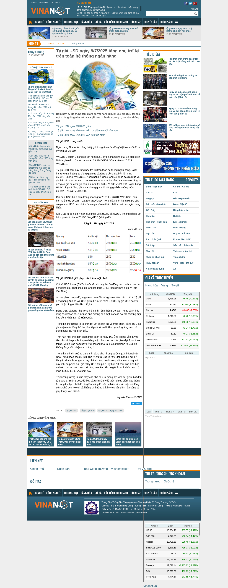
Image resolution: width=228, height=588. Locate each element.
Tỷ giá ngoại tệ (88, 410)
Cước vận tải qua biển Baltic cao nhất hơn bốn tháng (128, 442)
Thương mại (71, 22)
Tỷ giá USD (71, 410)
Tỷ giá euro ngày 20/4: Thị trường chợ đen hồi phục (179, 29)
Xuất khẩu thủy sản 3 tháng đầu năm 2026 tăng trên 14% (41, 116)
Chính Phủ (37, 468)
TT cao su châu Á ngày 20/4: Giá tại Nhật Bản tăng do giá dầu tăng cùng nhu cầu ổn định (108, 14)
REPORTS (192, 180)
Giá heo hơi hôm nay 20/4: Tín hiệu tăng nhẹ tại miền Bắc (39, 180)
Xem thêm (176, 22)
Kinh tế (39, 22)
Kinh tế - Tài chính (56, 43)
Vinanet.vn (150, 585)
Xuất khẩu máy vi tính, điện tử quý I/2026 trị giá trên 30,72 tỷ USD (41, 125)
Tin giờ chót (84, 3)
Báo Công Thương (96, 468)
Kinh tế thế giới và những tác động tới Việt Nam (183, 76)
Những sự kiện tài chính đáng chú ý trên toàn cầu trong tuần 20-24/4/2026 (40, 89)
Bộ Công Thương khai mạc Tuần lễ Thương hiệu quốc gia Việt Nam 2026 (40, 134)
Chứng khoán (77, 43)
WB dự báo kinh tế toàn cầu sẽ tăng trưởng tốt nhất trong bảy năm (184, 128)
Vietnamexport (120, 468)
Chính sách (166, 22)
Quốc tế (169, 481)
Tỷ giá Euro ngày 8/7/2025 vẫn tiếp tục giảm (80, 135)
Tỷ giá (175, 285)
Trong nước (152, 481)
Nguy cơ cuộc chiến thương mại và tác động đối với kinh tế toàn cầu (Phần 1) (184, 111)
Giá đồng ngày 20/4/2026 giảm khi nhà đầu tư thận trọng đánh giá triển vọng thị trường (107, 8)
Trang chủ (30, 22)
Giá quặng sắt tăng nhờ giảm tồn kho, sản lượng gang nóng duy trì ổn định (41, 308)
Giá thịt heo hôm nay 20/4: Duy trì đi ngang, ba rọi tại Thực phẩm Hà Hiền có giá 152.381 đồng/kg (41, 281)
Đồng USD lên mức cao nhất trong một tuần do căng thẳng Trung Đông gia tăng (39, 169)
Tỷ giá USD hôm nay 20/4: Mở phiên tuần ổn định (123, 29)
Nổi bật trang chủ (41, 67)
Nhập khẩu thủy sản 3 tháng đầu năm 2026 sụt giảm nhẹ (39, 107)
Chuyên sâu (150, 22)
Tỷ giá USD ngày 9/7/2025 (110, 410)
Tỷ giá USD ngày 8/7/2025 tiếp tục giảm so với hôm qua (87, 130)
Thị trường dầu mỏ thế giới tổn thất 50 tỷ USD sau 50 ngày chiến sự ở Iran (65, 31)
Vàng (164, 285)
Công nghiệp (53, 22)
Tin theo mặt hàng (159, 180)
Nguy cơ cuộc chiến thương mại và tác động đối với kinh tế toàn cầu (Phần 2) (184, 94)
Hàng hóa (86, 22)
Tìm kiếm (193, 9)
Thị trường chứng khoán (165, 474)
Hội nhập (136, 22)
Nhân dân (63, 468)
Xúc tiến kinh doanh (116, 22)
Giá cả (98, 22)
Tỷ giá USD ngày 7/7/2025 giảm (74, 126)
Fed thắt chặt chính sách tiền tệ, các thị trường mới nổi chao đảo (184, 61)
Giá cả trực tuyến (159, 278)
